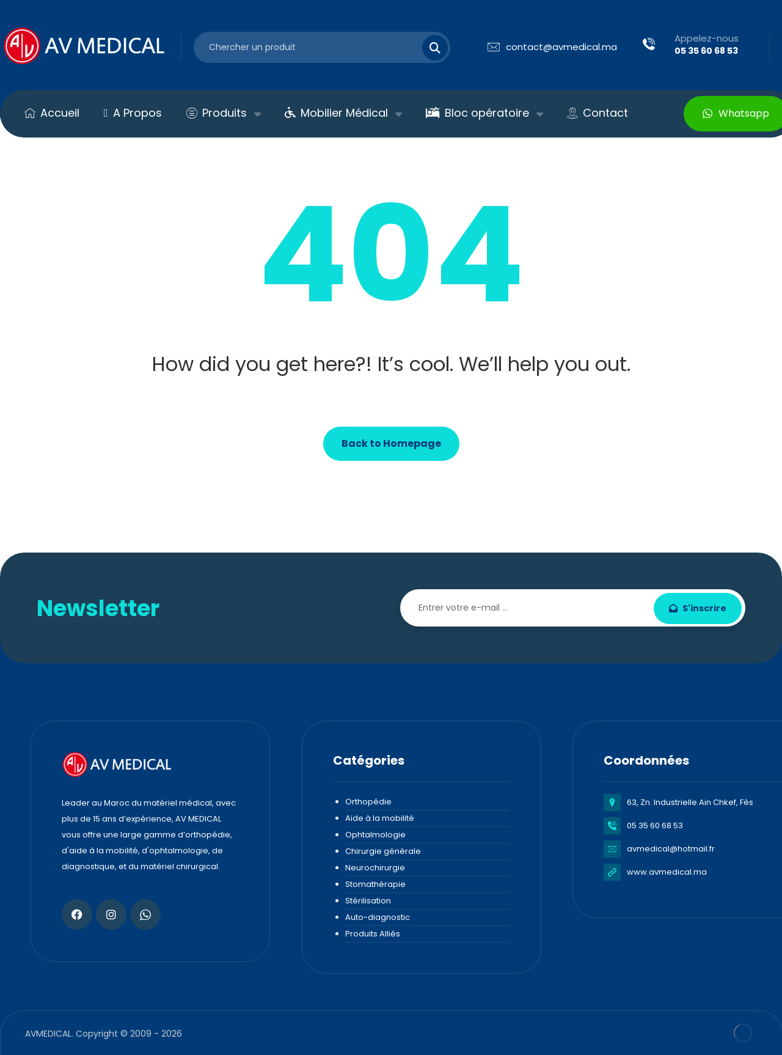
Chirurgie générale (383, 851)
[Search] (427, 48)
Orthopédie (368, 801)
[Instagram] (111, 914)
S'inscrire (697, 608)
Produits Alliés (372, 933)
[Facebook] (77, 914)
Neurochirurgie (375, 867)
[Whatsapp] (145, 914)
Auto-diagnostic (377, 917)
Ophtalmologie (375, 834)
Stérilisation (368, 900)
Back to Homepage (391, 443)
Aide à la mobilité (379, 818)
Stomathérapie (375, 884)
